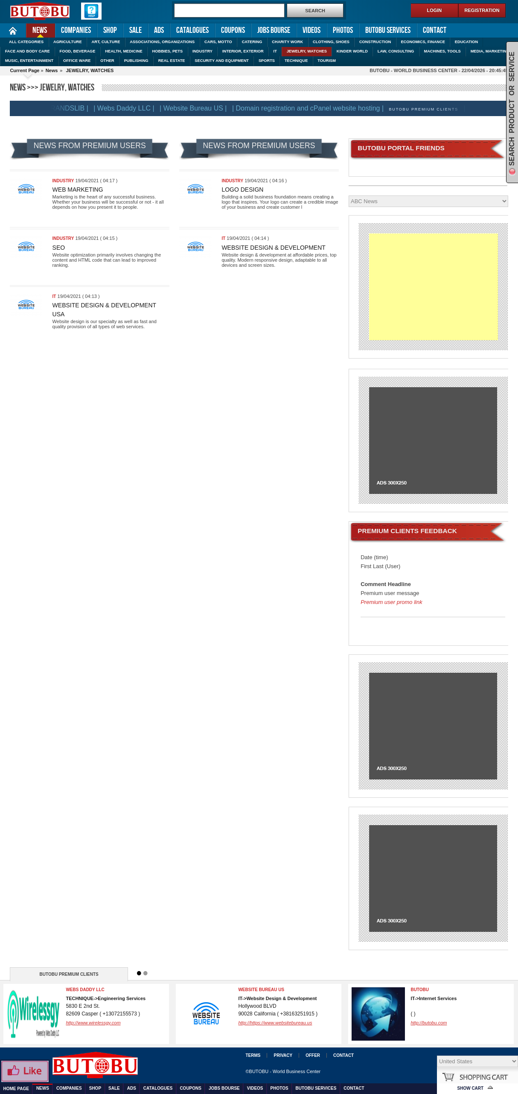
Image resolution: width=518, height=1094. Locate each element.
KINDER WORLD (352, 51)
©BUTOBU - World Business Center (282, 1071)
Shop (110, 30)
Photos (343, 30)
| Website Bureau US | (198, 108)
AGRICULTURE (67, 42)
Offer (313, 1055)
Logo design (242, 189)
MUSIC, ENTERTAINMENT (29, 60)
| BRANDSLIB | (71, 108)
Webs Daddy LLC (85, 989)
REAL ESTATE (171, 60)
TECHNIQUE (296, 60)
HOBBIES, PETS (167, 51)
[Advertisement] (433, 286)
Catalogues (192, 30)
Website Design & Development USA (104, 310)
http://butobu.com (428, 1022)
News (36, 29)
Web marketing (77, 189)
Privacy (283, 1055)
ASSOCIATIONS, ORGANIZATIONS (162, 42)
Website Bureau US (261, 989)
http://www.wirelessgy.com (93, 1022)
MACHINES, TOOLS (442, 51)
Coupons (233, 30)
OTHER (107, 60)
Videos (311, 30)
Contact (434, 30)
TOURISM (326, 60)
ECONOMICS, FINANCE (423, 42)
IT (275, 51)
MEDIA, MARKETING (490, 51)
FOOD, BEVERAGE (78, 51)
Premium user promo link (391, 602)
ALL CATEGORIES (26, 42)
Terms (252, 1055)
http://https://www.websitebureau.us (275, 1022)
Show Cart (470, 1088)
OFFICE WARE (76, 60)
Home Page (13, 30)
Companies (76, 30)
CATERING (252, 42)
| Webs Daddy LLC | (129, 108)
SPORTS (267, 60)
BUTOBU (419, 989)
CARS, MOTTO (218, 42)
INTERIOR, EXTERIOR (243, 51)
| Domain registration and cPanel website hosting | (313, 108)
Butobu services (387, 30)
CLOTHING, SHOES (331, 42)
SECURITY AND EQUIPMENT (222, 60)
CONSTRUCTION (375, 42)
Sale (135, 30)
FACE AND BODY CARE (27, 51)
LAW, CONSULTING (396, 51)
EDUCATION (466, 42)
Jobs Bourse (273, 30)
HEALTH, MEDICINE (123, 51)
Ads (159, 30)
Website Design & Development (273, 247)
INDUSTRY (202, 51)
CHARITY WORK (287, 42)
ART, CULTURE (106, 42)
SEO (58, 247)
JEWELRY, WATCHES (307, 51)
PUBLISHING (136, 60)
